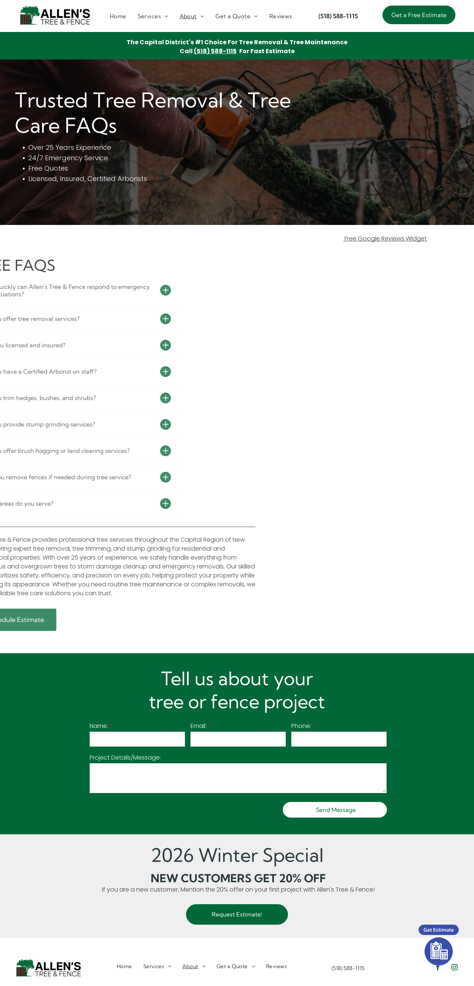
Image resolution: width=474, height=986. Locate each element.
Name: (99, 726)
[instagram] (454, 968)
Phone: (301, 726)
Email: (198, 726)
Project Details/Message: (125, 757)
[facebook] (437, 968)
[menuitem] (118, 16)
